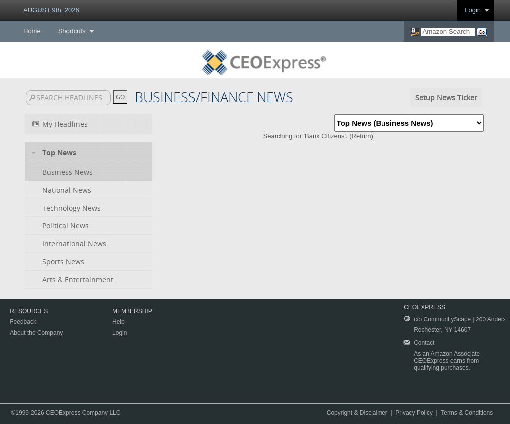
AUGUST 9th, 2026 (51, 10)
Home (32, 31)
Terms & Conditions (467, 412)
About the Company (36, 332)
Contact (424, 342)
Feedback (23, 321)
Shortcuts (72, 31)
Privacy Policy (414, 412)
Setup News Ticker (446, 97)
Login (473, 10)
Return (361, 136)
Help (118, 321)
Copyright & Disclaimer (357, 412)
